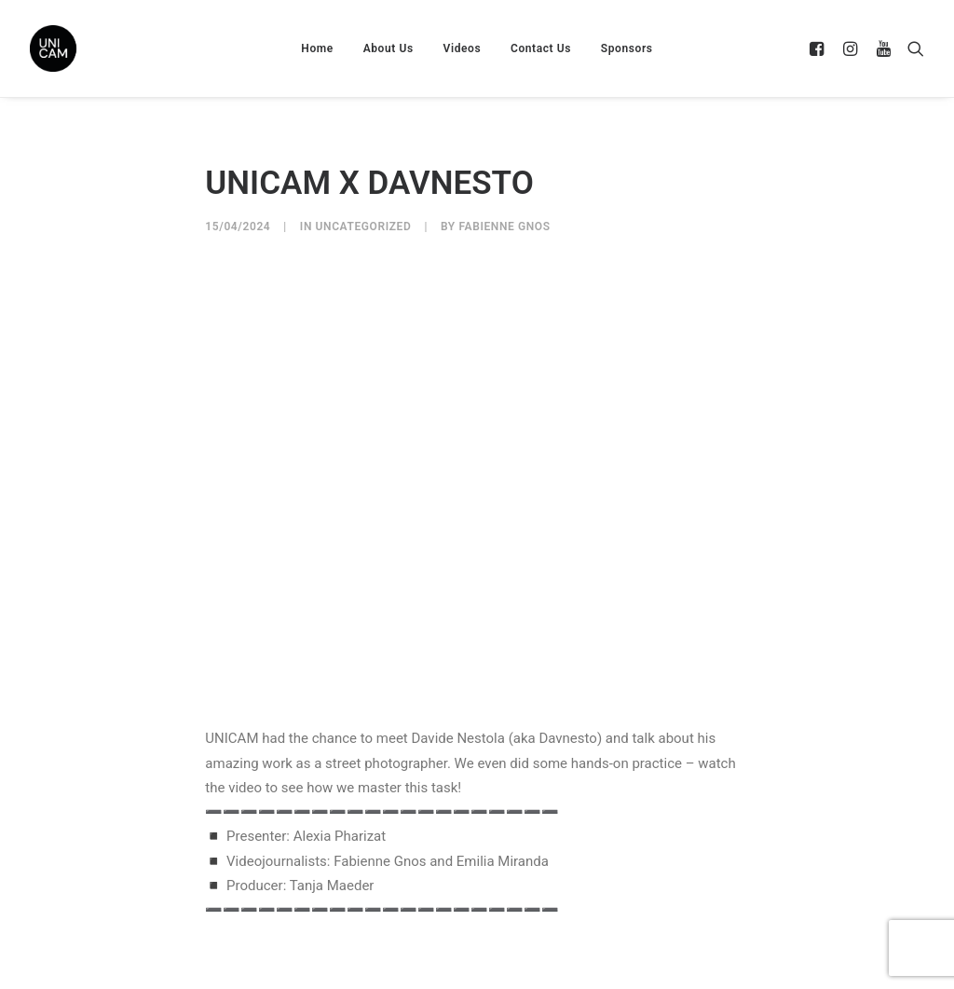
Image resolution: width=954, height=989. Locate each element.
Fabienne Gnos (504, 226)
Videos (462, 48)
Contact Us (541, 48)
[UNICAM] (100, 48)
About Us (388, 48)
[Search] (911, 48)
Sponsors (627, 48)
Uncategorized (364, 226)
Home (317, 48)
